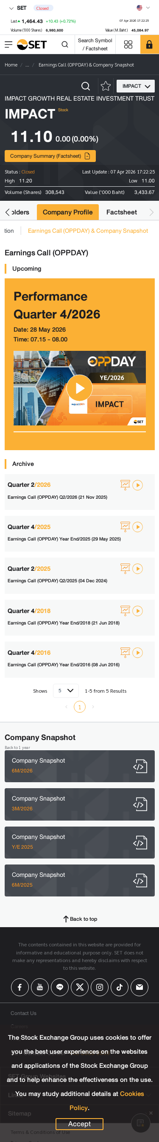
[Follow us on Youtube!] (40, 987)
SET (17, 7)
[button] (7, 212)
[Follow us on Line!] (59, 987)
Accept (79, 1124)
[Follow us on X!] (79, 987)
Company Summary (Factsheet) (50, 155)
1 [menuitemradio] (79, 707)
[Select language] (143, 8)
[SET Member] (149, 44)
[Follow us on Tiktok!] (119, 987)
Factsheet (121, 212)
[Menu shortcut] (128, 44)
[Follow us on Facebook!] (20, 987)
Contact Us (23, 1013)
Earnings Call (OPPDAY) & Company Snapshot (88, 230)
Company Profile (68, 212)
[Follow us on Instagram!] (99, 987)
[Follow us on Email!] (139, 987)
